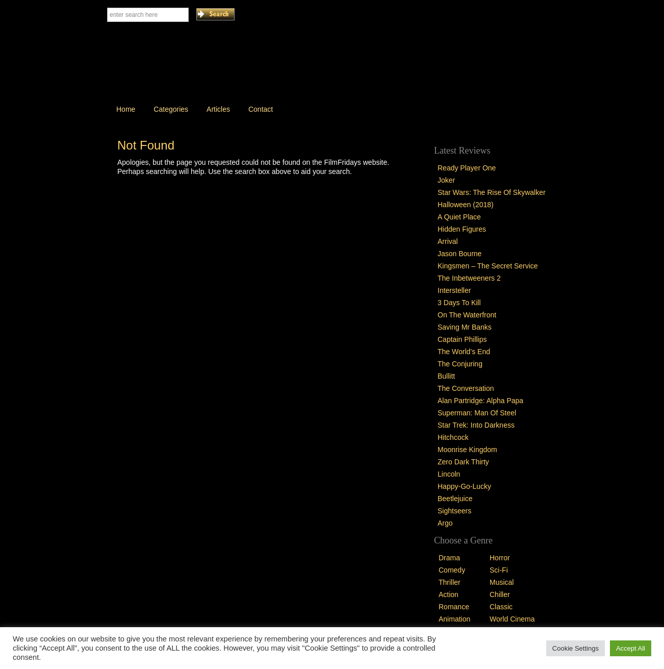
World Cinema (512, 619)
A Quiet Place (459, 217)
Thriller (450, 582)
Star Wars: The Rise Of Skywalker (492, 192)
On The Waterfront (467, 315)
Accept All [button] (630, 648)
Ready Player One (467, 168)
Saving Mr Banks (465, 327)
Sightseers (454, 511)
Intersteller (454, 290)
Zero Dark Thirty (463, 462)
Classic (501, 607)
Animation (454, 619)
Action (448, 594)
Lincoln (449, 474)
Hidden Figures (462, 229)
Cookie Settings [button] (575, 648)
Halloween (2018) (466, 205)
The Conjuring (460, 364)
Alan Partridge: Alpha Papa (480, 401)
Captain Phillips (462, 339)
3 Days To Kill (459, 303)
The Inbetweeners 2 (469, 278)
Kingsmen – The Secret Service (488, 266)
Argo (445, 523)
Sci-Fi (499, 570)
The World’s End (464, 352)
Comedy (452, 570)
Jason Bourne (459, 254)
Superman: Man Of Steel (477, 413)
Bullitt (446, 376)
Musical (502, 582)
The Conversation (466, 388)
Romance (454, 607)
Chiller (500, 594)
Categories (171, 109)
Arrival (448, 241)
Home (125, 109)
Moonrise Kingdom (467, 449)
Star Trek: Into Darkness (476, 425)
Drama (449, 558)
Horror (500, 558)
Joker (446, 180)
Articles (218, 109)
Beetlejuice (455, 498)
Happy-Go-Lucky (464, 486)
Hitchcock (453, 437)
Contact (260, 109)
